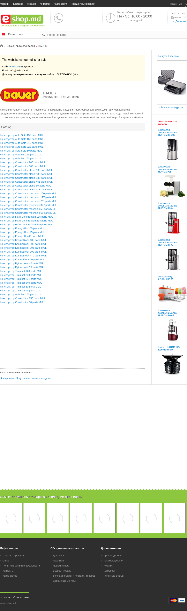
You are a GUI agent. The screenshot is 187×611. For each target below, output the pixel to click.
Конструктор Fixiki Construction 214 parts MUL (26, 220)
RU (185, 4)
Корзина (31, 4)
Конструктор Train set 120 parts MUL (21, 271)
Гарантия (58, 560)
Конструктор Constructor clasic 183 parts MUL (26, 174)
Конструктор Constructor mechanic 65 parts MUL (28, 212)
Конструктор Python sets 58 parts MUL (22, 267)
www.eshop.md (8, 603)
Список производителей (21, 45)
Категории (12, 34)
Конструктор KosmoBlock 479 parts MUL (23, 255)
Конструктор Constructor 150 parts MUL (23, 298)
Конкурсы (109, 570)
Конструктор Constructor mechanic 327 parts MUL (28, 205)
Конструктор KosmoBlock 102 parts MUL (23, 240)
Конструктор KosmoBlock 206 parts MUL (23, 243)
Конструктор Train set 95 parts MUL (20, 290)
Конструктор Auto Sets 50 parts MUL (21, 150)
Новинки (108, 565)
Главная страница (13, 555)
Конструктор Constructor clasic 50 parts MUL (25, 185)
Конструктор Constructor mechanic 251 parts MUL (28, 201)
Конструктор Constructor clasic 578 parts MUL (26, 189)
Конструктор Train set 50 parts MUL (20, 286)
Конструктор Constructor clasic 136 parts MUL (26, 170)
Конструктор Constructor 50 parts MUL (22, 302)
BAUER (42, 45)
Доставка (18, 4)
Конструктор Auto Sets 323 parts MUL (21, 146)
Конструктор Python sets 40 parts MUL (22, 263)
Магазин (4, 4)
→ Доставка (179, 21)
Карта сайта (60, 4)
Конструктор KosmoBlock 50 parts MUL (22, 259)
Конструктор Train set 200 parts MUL (21, 275)
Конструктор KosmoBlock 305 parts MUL (23, 247)
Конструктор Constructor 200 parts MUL (23, 162)
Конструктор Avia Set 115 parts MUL (21, 154)
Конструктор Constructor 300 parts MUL (23, 166)
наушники (9, 378)
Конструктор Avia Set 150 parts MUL (21, 158)
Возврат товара (62, 570)
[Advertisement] (72, 337)
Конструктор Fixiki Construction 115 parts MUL (26, 216)
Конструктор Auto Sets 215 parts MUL (21, 142)
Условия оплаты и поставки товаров (74, 575)
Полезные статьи (113, 575)
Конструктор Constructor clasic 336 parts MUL (26, 177)
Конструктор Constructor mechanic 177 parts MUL (28, 197)
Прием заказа (61, 565)
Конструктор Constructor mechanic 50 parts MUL (28, 208)
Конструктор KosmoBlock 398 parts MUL (23, 251)
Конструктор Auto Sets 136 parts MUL (21, 135)
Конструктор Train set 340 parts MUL (21, 282)
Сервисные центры (64, 580)
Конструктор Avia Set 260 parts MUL (21, 294)
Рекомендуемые (113, 560)
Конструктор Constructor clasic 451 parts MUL (26, 181)
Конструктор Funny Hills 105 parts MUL (22, 228)
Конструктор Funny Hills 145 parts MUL (22, 232)
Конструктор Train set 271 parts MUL (21, 278)
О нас (6, 560)
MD (180, 4)
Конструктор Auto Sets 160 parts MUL (21, 139)
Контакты (45, 4)
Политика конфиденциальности (21, 565)
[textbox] (116, 34)
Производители (112, 555)
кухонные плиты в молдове (35, 378)
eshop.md (15, 66)
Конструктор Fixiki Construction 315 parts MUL (26, 224)
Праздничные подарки (83, 4)
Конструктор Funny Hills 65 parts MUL (22, 236)
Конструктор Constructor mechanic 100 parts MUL (28, 193)
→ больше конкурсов (170, 107)
